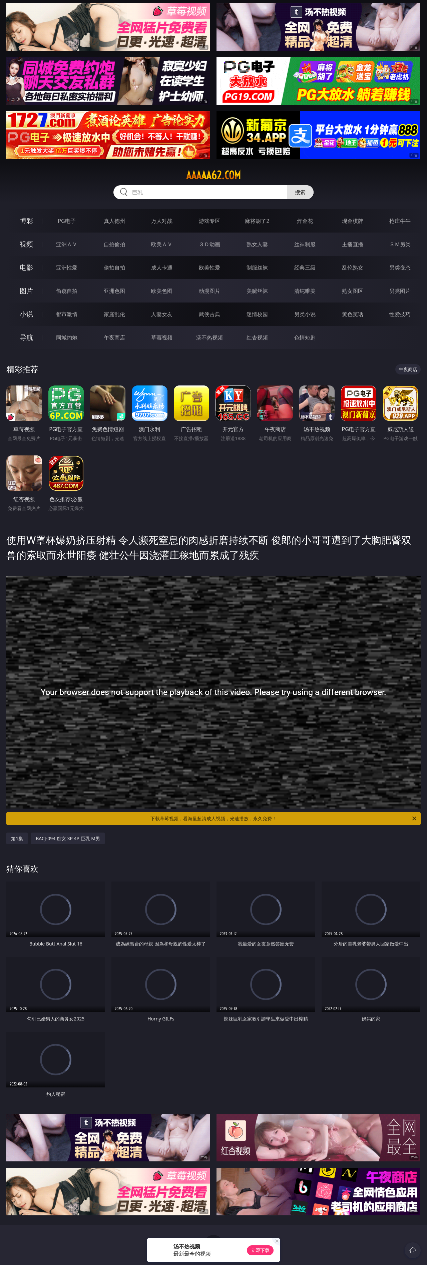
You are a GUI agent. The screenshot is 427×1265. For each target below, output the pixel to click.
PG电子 (66, 221)
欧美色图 (161, 291)
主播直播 (352, 244)
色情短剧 (305, 337)
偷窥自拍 (66, 291)
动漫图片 (209, 291)
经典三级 (305, 267)
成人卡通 (161, 267)
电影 (26, 267)
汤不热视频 (209, 337)
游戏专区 (209, 221)
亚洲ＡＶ (66, 244)
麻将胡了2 (257, 221)
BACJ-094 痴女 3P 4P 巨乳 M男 (68, 838)
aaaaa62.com (213, 175)
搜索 (300, 192)
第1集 (17, 838)
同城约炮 (66, 337)
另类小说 (305, 314)
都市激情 (66, 314)
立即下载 (260, 1250)
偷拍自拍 (114, 267)
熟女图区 (352, 291)
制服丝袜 (257, 267)
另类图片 (400, 291)
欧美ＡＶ (161, 244)
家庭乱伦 (114, 314)
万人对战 (161, 221)
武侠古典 (209, 314)
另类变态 (400, 267)
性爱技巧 (400, 314)
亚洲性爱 (66, 267)
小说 (26, 314)
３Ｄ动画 (209, 244)
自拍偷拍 (114, 244)
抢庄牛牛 (400, 221)
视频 (26, 244)
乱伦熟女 (352, 267)
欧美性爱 (209, 267)
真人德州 (114, 221)
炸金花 (305, 221)
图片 (26, 290)
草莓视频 (161, 337)
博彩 (26, 220)
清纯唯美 (305, 291)
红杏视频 (257, 337)
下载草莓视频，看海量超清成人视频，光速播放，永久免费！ (283, 819)
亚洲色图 (114, 291)
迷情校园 (257, 314)
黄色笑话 (352, 314)
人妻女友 (161, 314)
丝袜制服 (305, 244)
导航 (26, 337)
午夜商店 (114, 337)
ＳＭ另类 (400, 244)
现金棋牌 (352, 221)
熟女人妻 (257, 244)
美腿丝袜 (257, 291)
